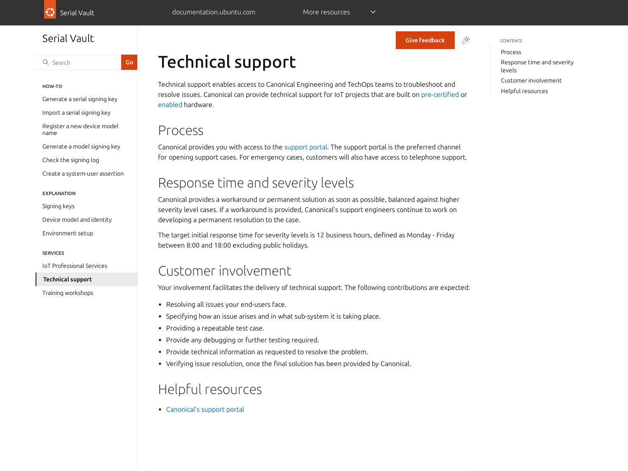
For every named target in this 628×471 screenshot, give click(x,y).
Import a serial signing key (76, 112)
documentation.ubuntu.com (214, 12)
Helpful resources (524, 91)
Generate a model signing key (81, 146)
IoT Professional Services (74, 265)
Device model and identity (77, 219)
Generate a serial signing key (79, 99)
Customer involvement (531, 80)
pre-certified (440, 94)
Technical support (67, 279)
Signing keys (58, 206)
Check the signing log (70, 160)
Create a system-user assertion (83, 173)
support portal (305, 147)
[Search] (78, 62)
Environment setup (67, 233)
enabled (170, 104)
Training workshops (67, 292)
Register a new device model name (80, 129)
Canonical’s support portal (205, 409)
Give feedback (425, 40)
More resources (326, 12)
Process (511, 52)
